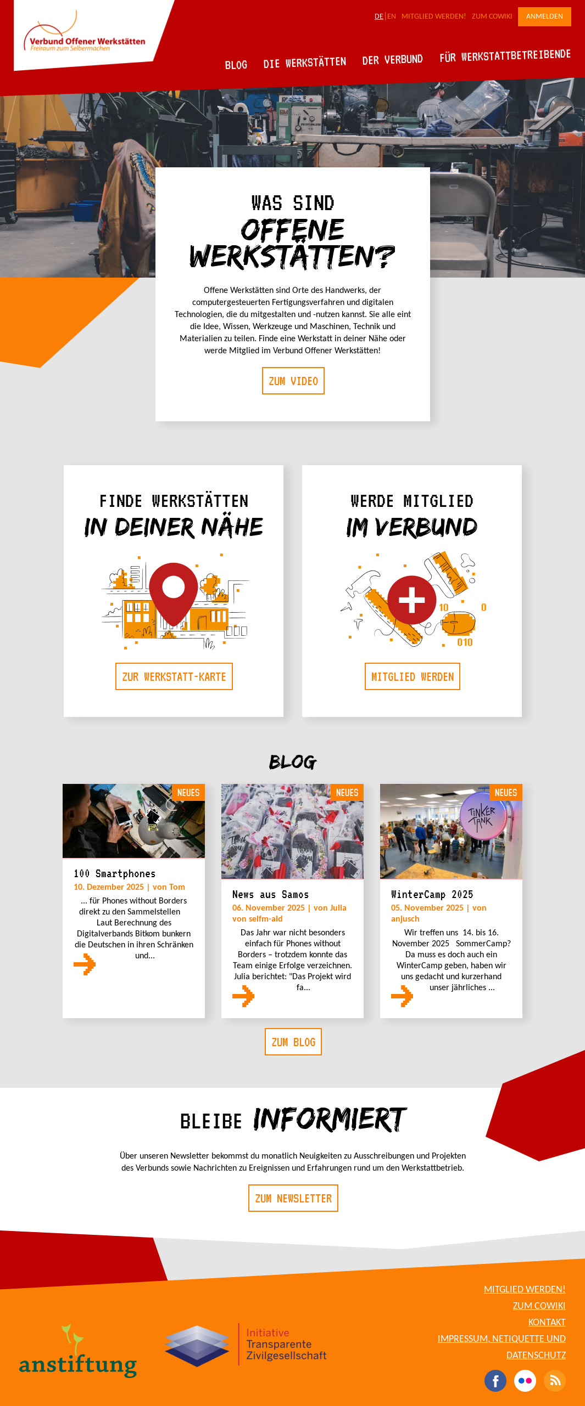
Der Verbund (393, 59)
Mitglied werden (412, 676)
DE (379, 17)
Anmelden (544, 17)
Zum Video (293, 381)
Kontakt (547, 1323)
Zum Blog (293, 1042)
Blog (236, 64)
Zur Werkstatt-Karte (174, 676)
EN (391, 17)
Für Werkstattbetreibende (505, 55)
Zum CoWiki (492, 17)
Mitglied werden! (434, 17)
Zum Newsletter (293, 1198)
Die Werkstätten (305, 62)
